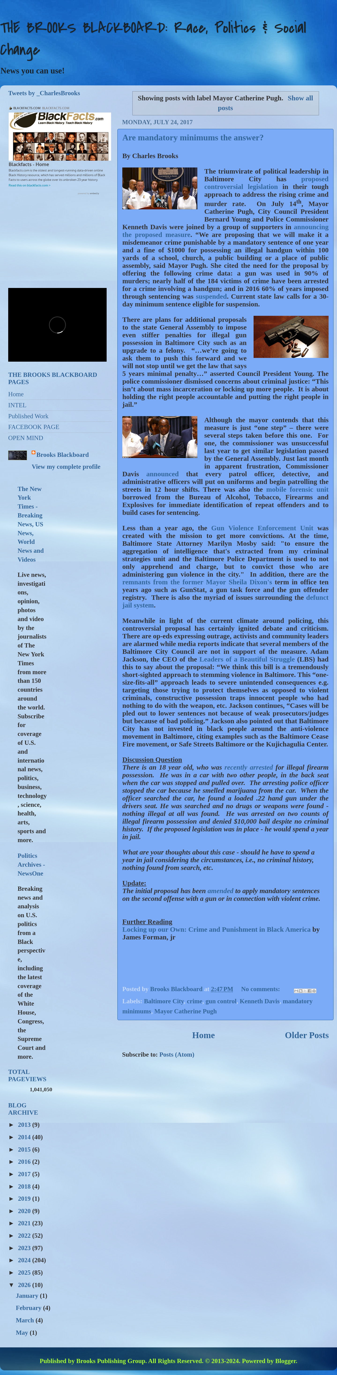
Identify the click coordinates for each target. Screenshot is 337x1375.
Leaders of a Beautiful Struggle (247, 659)
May (23, 1332)
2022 (25, 1235)
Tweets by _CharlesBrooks (44, 93)
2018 (25, 1186)
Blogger (285, 1360)
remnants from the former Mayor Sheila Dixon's (198, 582)
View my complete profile (66, 466)
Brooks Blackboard (62, 454)
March (25, 1320)
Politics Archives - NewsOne (31, 864)
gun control (221, 1001)
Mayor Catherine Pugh (185, 1011)
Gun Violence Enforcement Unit (262, 528)
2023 (25, 1247)
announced (162, 474)
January (28, 1295)
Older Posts (307, 1035)
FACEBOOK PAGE (33, 426)
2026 (25, 1284)
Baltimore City (164, 1001)
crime (194, 1001)
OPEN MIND (25, 437)
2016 (25, 1161)
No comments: (261, 989)
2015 (25, 1149)
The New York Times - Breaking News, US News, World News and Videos (31, 524)
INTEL (17, 405)
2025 (25, 1272)
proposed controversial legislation (266, 182)
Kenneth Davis (260, 1001)
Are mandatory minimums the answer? (193, 137)
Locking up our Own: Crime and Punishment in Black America (216, 929)
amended (221, 891)
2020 (25, 1211)
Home (203, 1035)
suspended (211, 296)
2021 (25, 1223)
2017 (25, 1174)
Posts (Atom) (176, 1054)
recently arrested (250, 767)
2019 (25, 1198)
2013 (25, 1124)
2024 (25, 1260)
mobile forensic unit (297, 489)
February (29, 1307)
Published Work (28, 416)
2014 (25, 1137)
